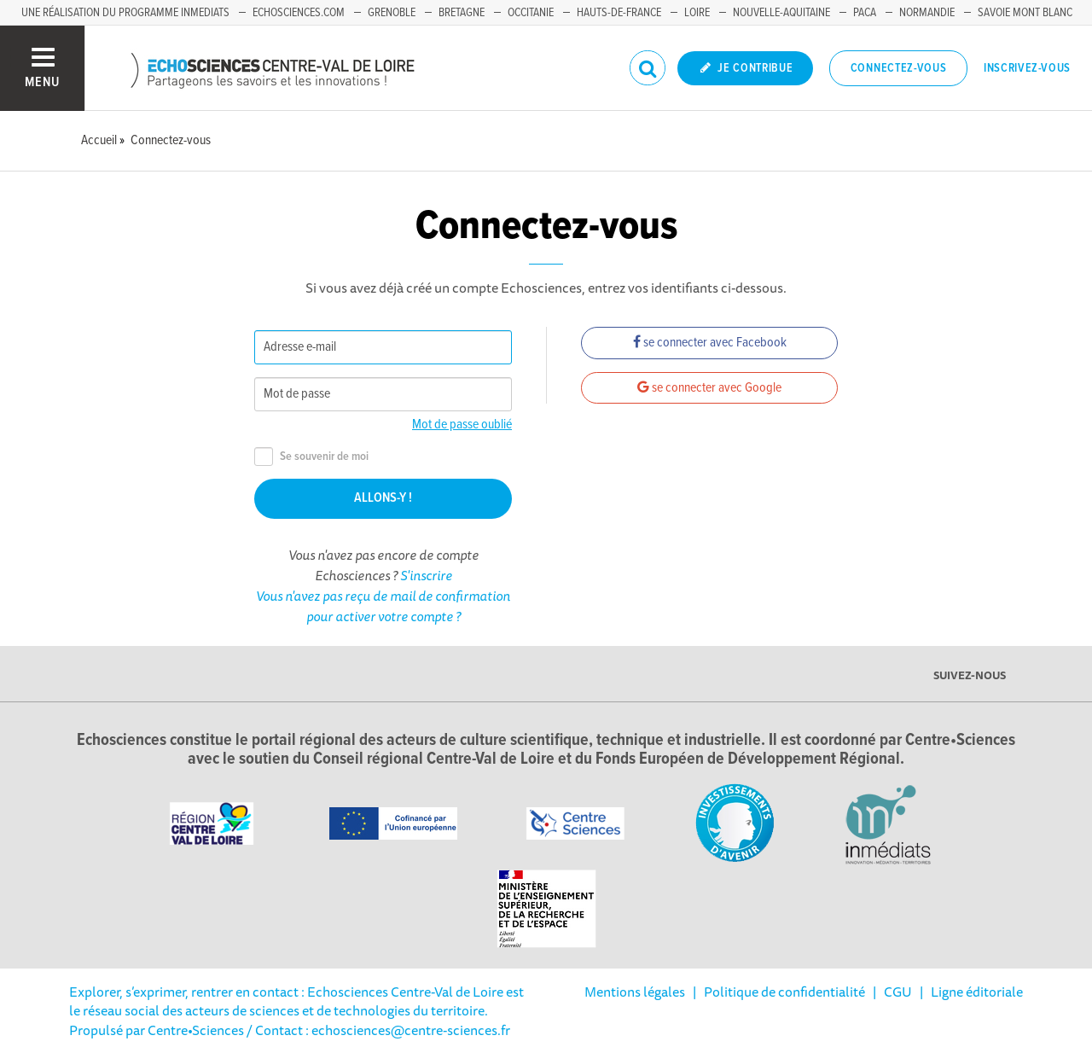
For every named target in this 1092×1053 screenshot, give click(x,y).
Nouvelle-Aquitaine (781, 12)
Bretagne (462, 12)
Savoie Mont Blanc (1025, 12)
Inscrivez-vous (1027, 68)
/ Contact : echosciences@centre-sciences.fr (377, 1030)
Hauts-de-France (619, 12)
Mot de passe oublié (462, 424)
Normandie (927, 12)
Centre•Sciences (196, 1030)
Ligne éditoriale (977, 991)
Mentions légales (634, 991)
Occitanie (531, 12)
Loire (697, 12)
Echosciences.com (299, 12)
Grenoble (391, 12)
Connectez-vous (899, 68)
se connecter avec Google (709, 388)
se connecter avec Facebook (710, 343)
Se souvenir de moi (311, 457)
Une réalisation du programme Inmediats (125, 12)
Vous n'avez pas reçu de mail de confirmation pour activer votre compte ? (383, 606)
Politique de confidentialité (784, 991)
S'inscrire (426, 575)
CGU (898, 991)
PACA (864, 12)
